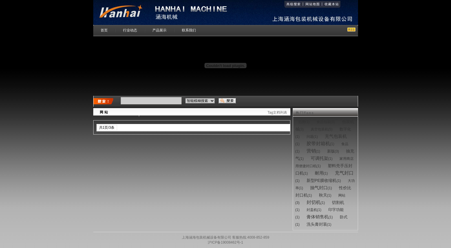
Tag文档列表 (277, 112)
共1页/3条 (107, 127)
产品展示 (159, 30)
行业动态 (130, 30)
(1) (304, 122)
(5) (322, 129)
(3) (326, 122)
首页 (104, 30)
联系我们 (189, 30)
